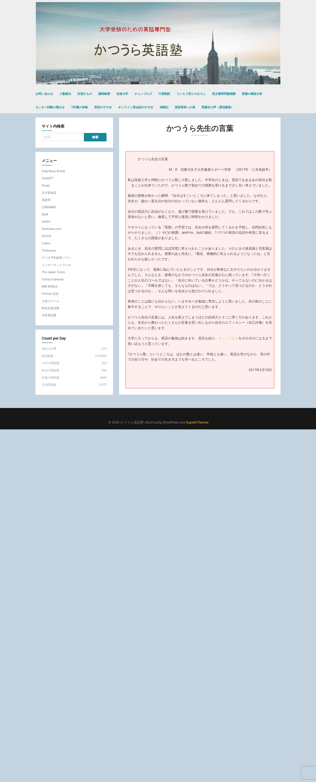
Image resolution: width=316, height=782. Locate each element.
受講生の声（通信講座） (218, 107)
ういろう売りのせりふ (191, 93)
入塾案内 (65, 93)
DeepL (46, 185)
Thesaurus (49, 250)
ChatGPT (48, 178)
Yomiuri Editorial (52, 279)
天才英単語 (49, 192)
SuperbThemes (197, 422)
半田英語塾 (49, 315)
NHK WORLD (50, 286)
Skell (45, 214)
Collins (46, 243)
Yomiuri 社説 (50, 293)
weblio (46, 221)
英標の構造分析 (252, 93)
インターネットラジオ (56, 265)
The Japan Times (53, 272)
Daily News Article (53, 171)
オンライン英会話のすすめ (135, 107)
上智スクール (50, 301)
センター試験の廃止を (50, 107)
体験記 (164, 107)
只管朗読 (164, 93)
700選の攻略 (79, 107)
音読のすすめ (103, 107)
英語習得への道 (185, 107)
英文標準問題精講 (223, 93)
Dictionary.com (51, 229)
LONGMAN (49, 207)
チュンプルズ (143, 93)
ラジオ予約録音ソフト (56, 257)
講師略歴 (104, 93)
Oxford (46, 236)
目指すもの (84, 93)
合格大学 (122, 93)
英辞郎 (46, 200)
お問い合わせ (44, 93)
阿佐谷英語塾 (50, 308)
